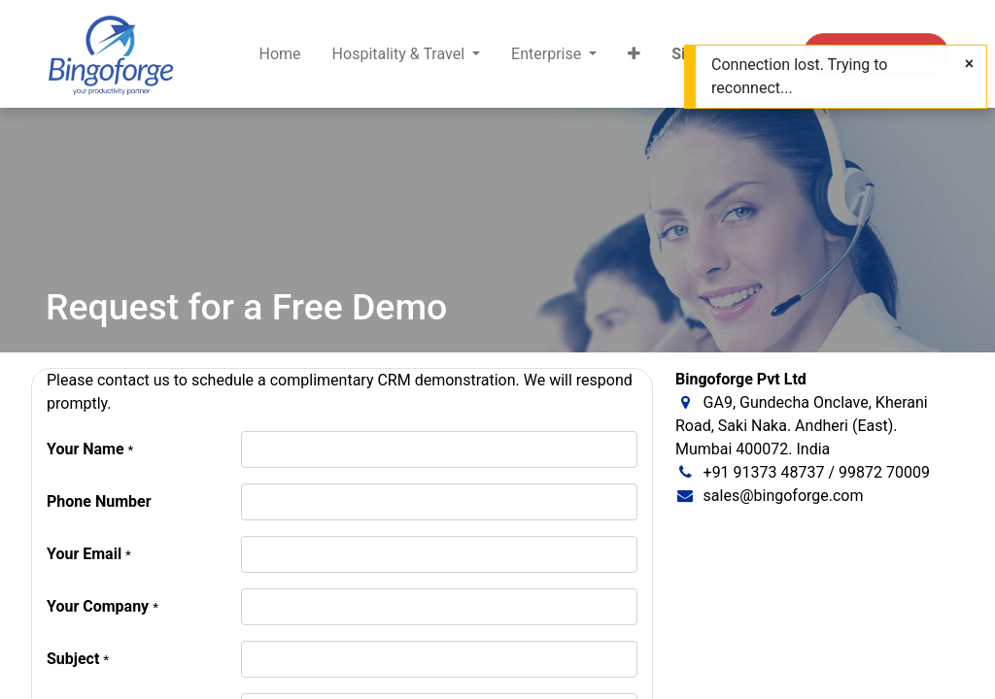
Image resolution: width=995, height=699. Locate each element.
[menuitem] (280, 54)
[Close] (969, 64)
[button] (634, 54)
